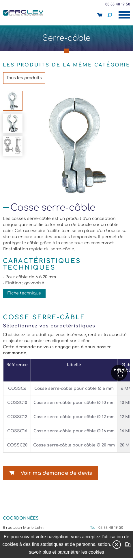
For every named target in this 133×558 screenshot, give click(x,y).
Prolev (23, 12)
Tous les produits (24, 78)
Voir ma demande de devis (56, 473)
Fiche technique (24, 293)
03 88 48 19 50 (117, 4)
